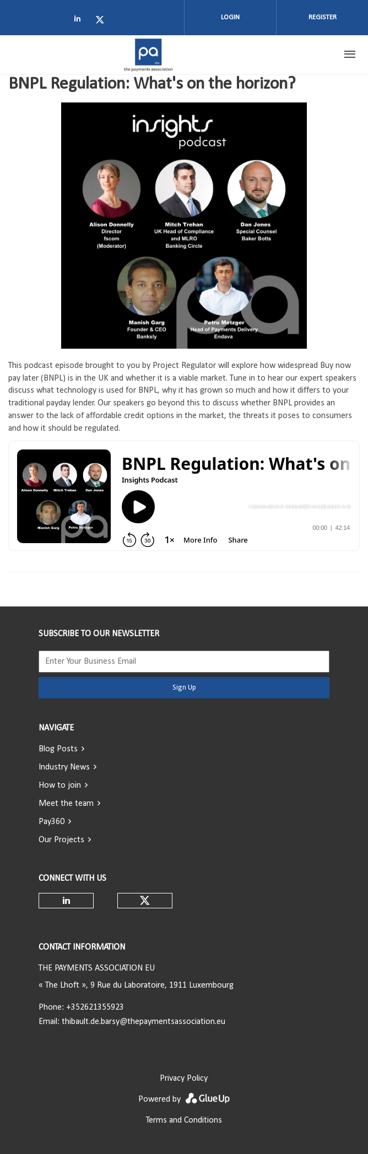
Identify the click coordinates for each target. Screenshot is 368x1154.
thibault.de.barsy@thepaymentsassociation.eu (143, 1021)
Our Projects (61, 840)
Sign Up (184, 688)
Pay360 (51, 821)
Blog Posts (58, 749)
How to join (60, 785)
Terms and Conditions (184, 1120)
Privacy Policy (184, 1078)
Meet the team (66, 803)
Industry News (64, 767)
